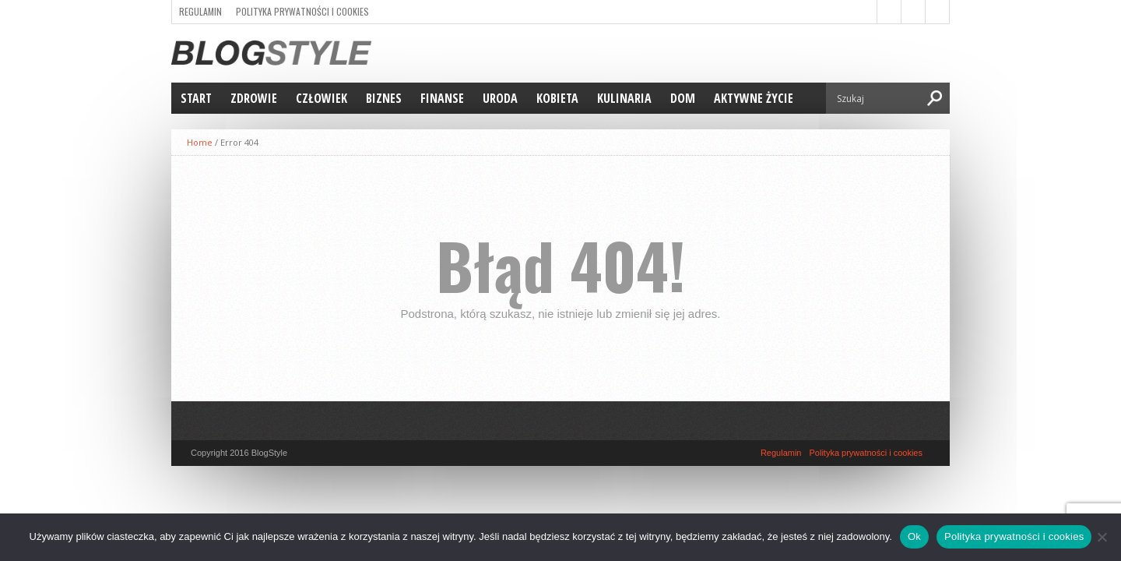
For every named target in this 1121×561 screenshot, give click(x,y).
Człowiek (321, 98)
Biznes (384, 98)
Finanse (442, 98)
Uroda (500, 98)
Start (196, 98)
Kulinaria (624, 98)
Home (200, 142)
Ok (914, 536)
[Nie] (1101, 537)
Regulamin (200, 11)
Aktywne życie (753, 98)
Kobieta (557, 98)
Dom (682, 98)
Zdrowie (253, 98)
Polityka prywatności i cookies (302, 11)
